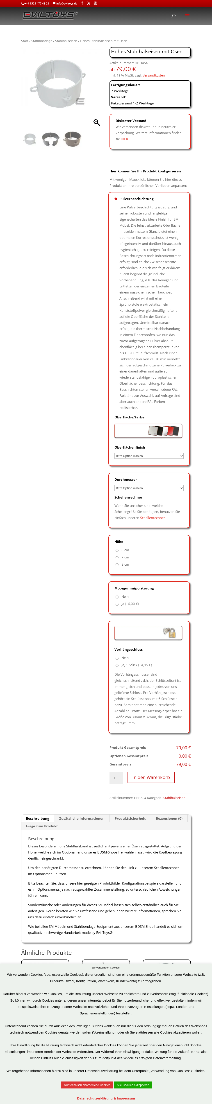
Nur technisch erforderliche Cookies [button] (87, 1085)
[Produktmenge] (116, 778)
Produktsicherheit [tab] (130, 818)
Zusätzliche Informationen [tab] (82, 818)
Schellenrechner (152, 517)
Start (24, 41)
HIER (124, 139)
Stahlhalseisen (66, 41)
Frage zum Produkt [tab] (42, 826)
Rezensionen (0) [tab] (169, 818)
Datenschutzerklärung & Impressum (106, 1098)
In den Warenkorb (151, 777)
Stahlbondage (41, 41)
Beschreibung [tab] (37, 818)
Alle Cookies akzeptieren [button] (133, 1085)
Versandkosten (154, 75)
